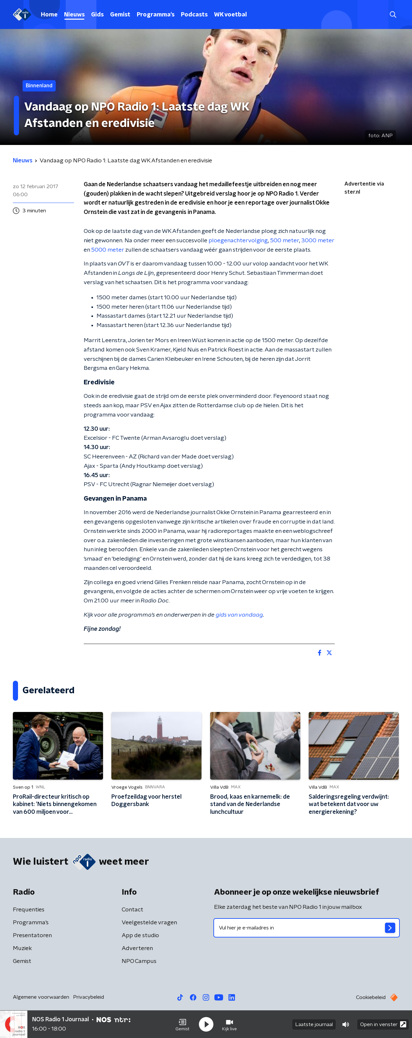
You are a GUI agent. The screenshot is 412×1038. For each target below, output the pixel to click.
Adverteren (137, 948)
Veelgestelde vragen (149, 923)
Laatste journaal (314, 1024)
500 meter (284, 241)
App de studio (140, 935)
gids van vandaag (239, 615)
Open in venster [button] (383, 1024)
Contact (132, 910)
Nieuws (74, 15)
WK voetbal (230, 15)
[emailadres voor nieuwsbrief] (306, 928)
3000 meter (317, 241)
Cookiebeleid (371, 997)
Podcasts (194, 15)
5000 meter (107, 250)
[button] (182, 1024)
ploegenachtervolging (238, 241)
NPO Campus (139, 961)
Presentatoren (32, 935)
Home (49, 15)
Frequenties (28, 910)
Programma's (155, 15)
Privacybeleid (88, 997)
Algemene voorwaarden (41, 997)
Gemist (120, 15)
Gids (97, 15)
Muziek (22, 948)
